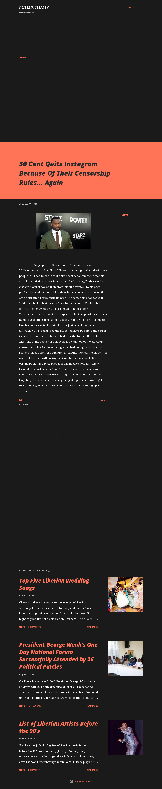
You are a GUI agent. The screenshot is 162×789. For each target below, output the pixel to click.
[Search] (130, 7)
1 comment (34, 770)
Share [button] (125, 215)
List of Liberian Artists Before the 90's (58, 727)
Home (23, 57)
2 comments (34, 627)
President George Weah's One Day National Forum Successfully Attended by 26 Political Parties (58, 655)
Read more (92, 627)
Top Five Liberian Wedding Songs (54, 584)
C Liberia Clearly (33, 7)
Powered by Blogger (81, 781)
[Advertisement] (81, 35)
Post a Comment (37, 705)
